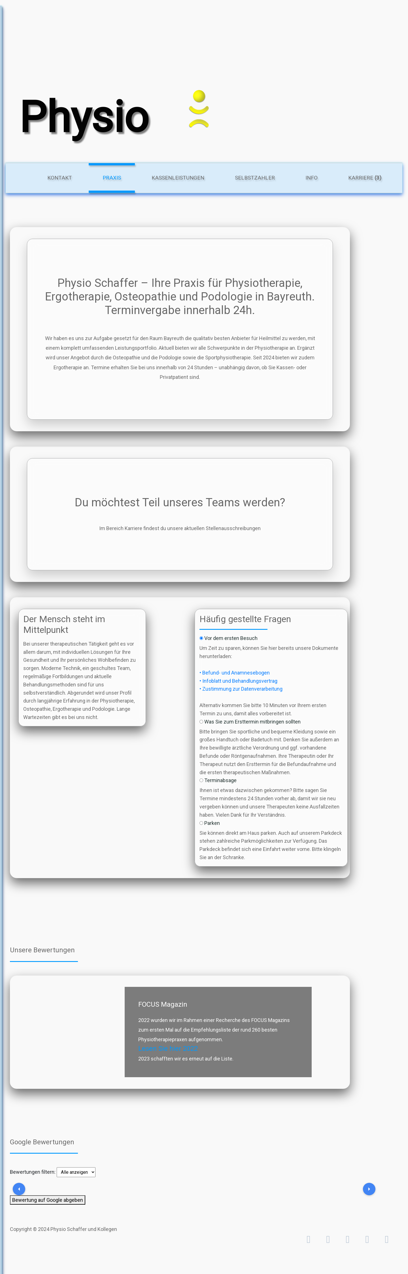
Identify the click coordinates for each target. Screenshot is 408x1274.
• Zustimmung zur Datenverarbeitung (240, 689)
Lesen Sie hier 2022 (168, 1049)
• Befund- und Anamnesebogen (234, 673)
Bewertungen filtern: (33, 1172)
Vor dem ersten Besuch (231, 638)
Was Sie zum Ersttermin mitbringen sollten (252, 722)
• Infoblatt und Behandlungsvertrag (238, 681)
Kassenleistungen (178, 177)
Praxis (119, 177)
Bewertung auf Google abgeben (47, 1200)
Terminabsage (220, 780)
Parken (212, 823)
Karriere (364, 177)
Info (311, 177)
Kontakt (59, 177)
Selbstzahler (255, 177)
